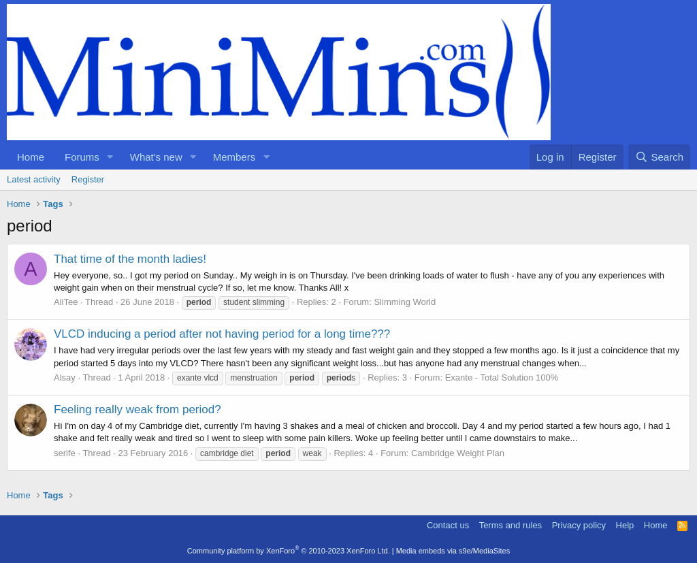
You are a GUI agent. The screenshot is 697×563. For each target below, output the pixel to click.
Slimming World (405, 302)
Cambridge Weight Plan (457, 453)
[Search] (659, 157)
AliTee (66, 302)
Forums (82, 157)
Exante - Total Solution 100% (502, 377)
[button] (110, 157)
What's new (156, 157)
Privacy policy (579, 525)
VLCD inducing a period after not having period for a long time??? (222, 333)
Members (234, 157)
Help (625, 525)
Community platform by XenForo (288, 551)
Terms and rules (510, 525)
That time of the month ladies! (130, 259)
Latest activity (34, 179)
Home (30, 157)
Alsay (65, 377)
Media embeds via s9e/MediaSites (453, 551)
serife (65, 453)
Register (87, 179)
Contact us (448, 525)
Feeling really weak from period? (137, 409)
